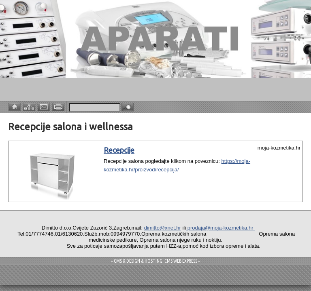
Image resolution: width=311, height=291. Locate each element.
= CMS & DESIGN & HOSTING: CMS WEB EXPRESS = (155, 261)
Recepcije (119, 150)
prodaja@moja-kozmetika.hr (220, 228)
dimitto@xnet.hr (162, 228)
